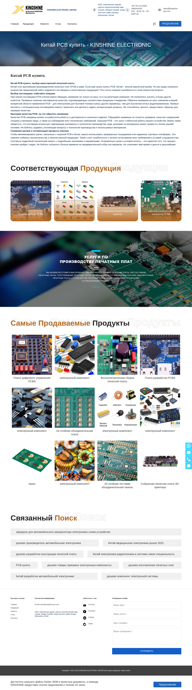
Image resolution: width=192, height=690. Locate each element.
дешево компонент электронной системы (132, 577)
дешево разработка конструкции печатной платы (46, 554)
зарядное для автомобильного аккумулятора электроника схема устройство (63, 532)
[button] (176, 200)
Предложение (170, 24)
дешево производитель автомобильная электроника (48, 543)
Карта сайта (125, 672)
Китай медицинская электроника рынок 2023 (136, 543)
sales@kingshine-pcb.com (170, 9)
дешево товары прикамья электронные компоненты (79, 565)
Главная (88, 55)
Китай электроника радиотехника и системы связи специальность (134, 554)
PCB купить (23, 565)
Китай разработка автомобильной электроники (45, 577)
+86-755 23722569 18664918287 (139, 7)
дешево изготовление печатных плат (151, 565)
